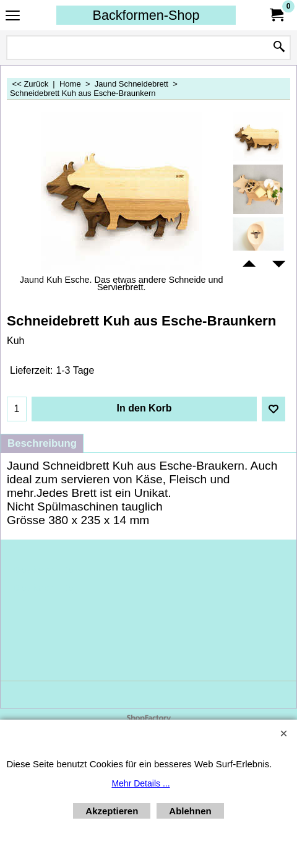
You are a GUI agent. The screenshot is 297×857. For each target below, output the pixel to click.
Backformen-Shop (146, 15)
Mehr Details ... (140, 783)
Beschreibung (42, 443)
